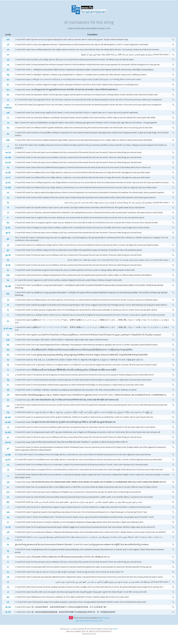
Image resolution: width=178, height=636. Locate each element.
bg (8, 75)
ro (8, 470)
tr (8, 567)
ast (8, 59)
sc (8, 487)
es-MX (8, 187)
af (8, 44)
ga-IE (8, 233)
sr (8, 522)
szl (8, 532)
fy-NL (8, 228)
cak (8, 113)
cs (8, 118)
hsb (8, 275)
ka (8, 335)
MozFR (115, 629)
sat (8, 482)
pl (8, 448)
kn (8, 355)
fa (8, 202)
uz (8, 587)
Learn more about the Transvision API (88, 621)
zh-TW (8, 612)
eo (8, 167)
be (8, 70)
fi (8, 212)
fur (8, 223)
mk (8, 390)
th (8, 557)
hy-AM (8, 286)
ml (8, 395)
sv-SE (8, 527)
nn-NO (8, 432)
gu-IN (8, 255)
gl (8, 245)
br (8, 85)
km (8, 350)
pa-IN (8, 442)
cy (8, 123)
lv (8, 385)
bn (8, 80)
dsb (8, 140)
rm (8, 465)
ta (8, 538)
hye (8, 294)
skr (8, 502)
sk (8, 497)
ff (8, 207)
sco (8, 492)
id (8, 305)
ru (8, 476)
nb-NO (8, 417)
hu (8, 280)
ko (8, 360)
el (8, 146)
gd (8, 239)
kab (8, 340)
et (8, 192)
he (8, 260)
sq (8, 517)
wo (8, 597)
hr (8, 270)
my (8, 412)
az (8, 64)
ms (8, 406)
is (8, 310)
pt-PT (8, 460)
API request (105, 618)
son (8, 512)
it (8, 315)
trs (8, 572)
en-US (8, 162)
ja (8, 321)
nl (8, 427)
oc (8, 437)
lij (8, 365)
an (8, 49)
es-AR (8, 172)
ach (8, 39)
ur (8, 582)
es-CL (8, 177)
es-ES (8, 182)
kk (8, 345)
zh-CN (8, 607)
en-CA (8, 152)
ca (8, 100)
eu (8, 197)
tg (8, 551)
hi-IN (8, 265)
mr (8, 400)
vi (8, 592)
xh (8, 602)
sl (8, 507)
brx (8, 90)
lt (8, 375)
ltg (8, 380)
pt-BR (8, 455)
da (8, 128)
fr (8, 218)
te (8, 544)
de (8, 134)
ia (8, 300)
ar (8, 54)
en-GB (8, 157)
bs (8, 95)
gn (8, 250)
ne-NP (8, 422)
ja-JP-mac (8, 328)
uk (8, 577)
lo (8, 370)
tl (8, 562)
